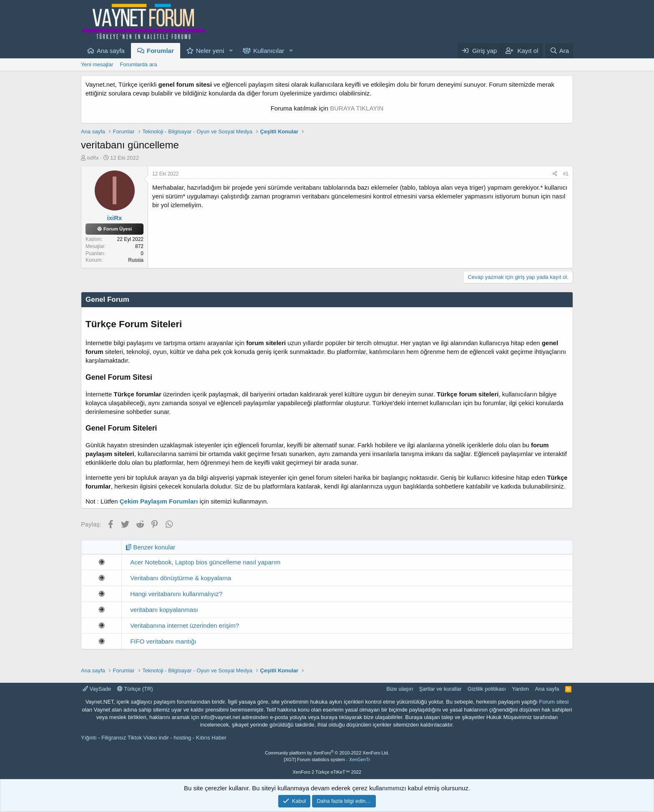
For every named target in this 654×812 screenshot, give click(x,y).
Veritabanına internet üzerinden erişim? (184, 625)
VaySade (97, 689)
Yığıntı (89, 737)
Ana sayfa (111, 50)
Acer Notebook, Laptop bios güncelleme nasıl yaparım (205, 562)
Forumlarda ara (138, 64)
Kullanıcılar (268, 50)
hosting (182, 737)
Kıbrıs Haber (211, 737)
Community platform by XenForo (327, 752)
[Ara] (559, 50)
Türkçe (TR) (135, 689)
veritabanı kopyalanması (164, 609)
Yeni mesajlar (97, 64)
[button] (230, 50)
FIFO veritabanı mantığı (163, 641)
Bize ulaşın (400, 689)
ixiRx (93, 158)
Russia (135, 260)
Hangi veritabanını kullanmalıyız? (176, 593)
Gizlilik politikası (487, 689)
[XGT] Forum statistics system (327, 759)
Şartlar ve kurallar (440, 689)
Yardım (520, 689)
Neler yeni (210, 50)
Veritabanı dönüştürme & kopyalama (180, 577)
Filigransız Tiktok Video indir (135, 737)
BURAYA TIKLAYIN (356, 108)
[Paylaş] (555, 174)
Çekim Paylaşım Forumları (159, 501)
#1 (565, 174)
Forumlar (160, 50)
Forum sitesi (554, 702)
